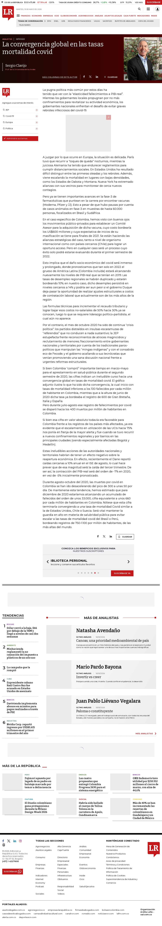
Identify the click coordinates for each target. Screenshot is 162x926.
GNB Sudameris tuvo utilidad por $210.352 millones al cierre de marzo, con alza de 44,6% (145, 784)
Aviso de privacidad (115, 860)
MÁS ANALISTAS (144, 733)
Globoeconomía (87, 868)
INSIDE (154, 16)
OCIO (56, 16)
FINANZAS (25, 16)
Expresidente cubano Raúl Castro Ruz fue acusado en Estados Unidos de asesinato (20, 687)
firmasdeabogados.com (87, 909)
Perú (27, 774)
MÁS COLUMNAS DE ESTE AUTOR (59, 77)
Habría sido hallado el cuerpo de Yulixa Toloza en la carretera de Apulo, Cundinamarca (91, 808)
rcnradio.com (88, 913)
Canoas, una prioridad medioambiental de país (112, 640)
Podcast (40, 886)
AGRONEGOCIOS (85, 16)
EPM (49, 21)
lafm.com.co (123, 913)
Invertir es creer (88, 677)
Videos (61, 893)
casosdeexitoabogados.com (16, 913)
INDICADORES (143, 16)
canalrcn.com (72, 913)
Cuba (9, 679)
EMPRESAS (48, 16)
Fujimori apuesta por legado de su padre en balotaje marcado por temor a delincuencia (38, 782)
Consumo (137, 799)
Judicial (83, 799)
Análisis (82, 846)
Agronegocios (43, 846)
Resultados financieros (79, 21)
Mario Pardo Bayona (99, 666)
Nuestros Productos (116, 853)
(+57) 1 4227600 (10, 861)
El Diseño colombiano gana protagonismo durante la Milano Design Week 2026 (38, 807)
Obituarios (63, 879)
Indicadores (41, 875)
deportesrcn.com (27, 917)
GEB (63, 21)
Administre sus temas (15, 138)
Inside (82, 875)
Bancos (10, 699)
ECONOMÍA (37, 16)
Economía (84, 857)
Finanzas (40, 868)
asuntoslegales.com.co (13, 909)
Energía (82, 774)
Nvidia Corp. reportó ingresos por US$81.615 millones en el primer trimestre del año (21, 728)
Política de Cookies (115, 875)
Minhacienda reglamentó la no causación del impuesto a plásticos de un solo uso (22, 653)
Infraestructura (65, 875)
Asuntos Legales (43, 850)
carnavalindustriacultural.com (48, 913)
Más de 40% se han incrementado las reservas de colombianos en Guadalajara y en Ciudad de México (144, 810)
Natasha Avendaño (98, 630)
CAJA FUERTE (130, 16)
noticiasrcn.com (106, 913)
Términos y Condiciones (117, 864)
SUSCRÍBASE (153, 2)
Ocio (81, 879)
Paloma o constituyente (94, 711)
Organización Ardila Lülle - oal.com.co (147, 911)
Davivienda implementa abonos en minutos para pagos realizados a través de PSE (22, 707)
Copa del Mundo (146, 21)
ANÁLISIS (99, 16)
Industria (11, 721)
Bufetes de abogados (125, 21)
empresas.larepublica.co (60, 909)
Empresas (40, 864)
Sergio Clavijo (16, 66)
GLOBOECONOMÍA (68, 16)
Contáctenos (112, 857)
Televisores (24, 25)
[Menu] (18, 15)
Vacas (97, 21)
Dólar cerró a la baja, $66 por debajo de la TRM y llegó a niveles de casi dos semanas (22, 632)
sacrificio (107, 21)
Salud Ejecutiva (86, 886)
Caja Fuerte (63, 850)
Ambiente (11, 645)
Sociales (40, 893)
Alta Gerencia (64, 846)
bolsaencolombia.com (113, 909)
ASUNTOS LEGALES (113, 16)
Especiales (63, 864)
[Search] (139, 9)
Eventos (83, 864)
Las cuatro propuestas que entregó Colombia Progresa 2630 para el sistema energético (92, 784)
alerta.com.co (9, 917)
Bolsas (10, 624)
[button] (47, 562)
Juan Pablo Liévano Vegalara (108, 701)
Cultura (29, 799)
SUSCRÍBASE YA (122, 573)
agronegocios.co (36, 909)
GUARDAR (110, 77)
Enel (56, 21)
